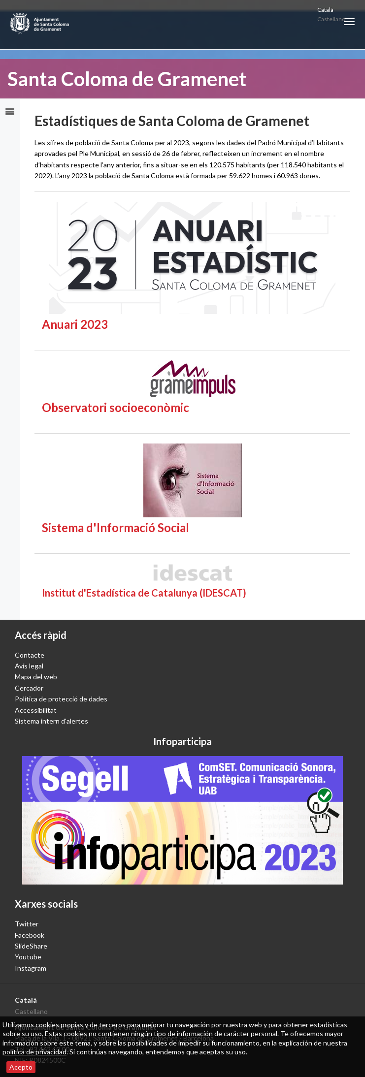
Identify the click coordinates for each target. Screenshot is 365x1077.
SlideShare (31, 946)
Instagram (30, 968)
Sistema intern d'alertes (51, 721)
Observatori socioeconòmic (115, 407)
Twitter (26, 923)
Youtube (28, 956)
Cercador (29, 688)
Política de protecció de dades (61, 699)
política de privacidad (34, 1051)
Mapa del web (36, 676)
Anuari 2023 (75, 324)
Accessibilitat (36, 710)
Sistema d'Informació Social (115, 527)
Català (325, 9)
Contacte (29, 655)
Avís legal (29, 666)
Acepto (21, 1067)
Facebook (29, 935)
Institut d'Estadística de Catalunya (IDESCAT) (144, 593)
